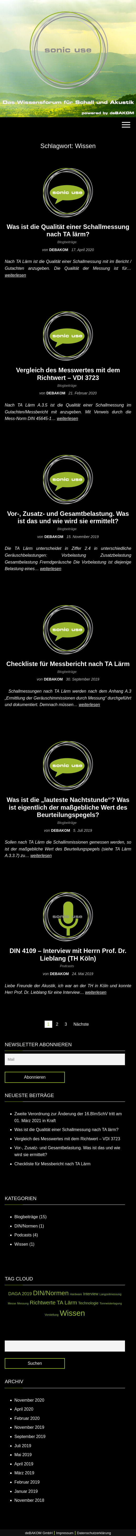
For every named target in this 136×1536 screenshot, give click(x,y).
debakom (59, 250)
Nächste (81, 1024)
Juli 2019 (22, 1446)
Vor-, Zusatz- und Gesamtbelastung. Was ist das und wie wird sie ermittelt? (68, 517)
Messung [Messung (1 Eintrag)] (23, 1303)
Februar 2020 (27, 1418)
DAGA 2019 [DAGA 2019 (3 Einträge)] (20, 1293)
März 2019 (24, 1473)
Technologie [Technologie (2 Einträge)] (88, 1303)
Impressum (65, 1533)
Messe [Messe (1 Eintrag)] (12, 1303)
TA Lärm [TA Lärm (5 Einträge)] (67, 1302)
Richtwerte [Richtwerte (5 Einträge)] (42, 1302)
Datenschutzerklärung (94, 1533)
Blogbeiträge (67, 242)
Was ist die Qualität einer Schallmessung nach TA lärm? (68, 230)
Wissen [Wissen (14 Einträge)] (72, 1313)
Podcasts (67, 966)
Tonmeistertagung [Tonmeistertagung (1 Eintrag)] (111, 1303)
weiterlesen (15, 275)
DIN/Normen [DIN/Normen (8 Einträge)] (51, 1293)
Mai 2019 (23, 1454)
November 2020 (29, 1400)
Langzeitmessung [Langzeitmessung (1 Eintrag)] (111, 1294)
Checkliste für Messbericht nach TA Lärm (67, 663)
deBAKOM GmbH (39, 1533)
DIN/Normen (26, 1226)
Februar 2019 (27, 1482)
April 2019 (23, 1464)
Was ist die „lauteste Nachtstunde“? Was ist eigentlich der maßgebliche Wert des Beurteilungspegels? (68, 807)
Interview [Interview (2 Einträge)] (90, 1294)
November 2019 (29, 1427)
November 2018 (29, 1500)
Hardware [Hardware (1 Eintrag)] (76, 1294)
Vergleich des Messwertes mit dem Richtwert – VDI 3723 (68, 373)
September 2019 (29, 1436)
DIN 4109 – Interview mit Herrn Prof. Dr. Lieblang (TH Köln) (68, 954)
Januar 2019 (26, 1491)
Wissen (21, 1244)
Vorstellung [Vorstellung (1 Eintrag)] (52, 1314)
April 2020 (23, 1409)
